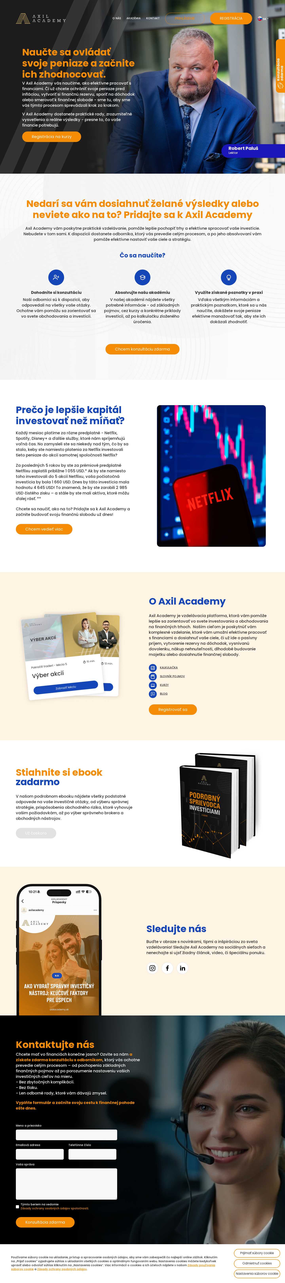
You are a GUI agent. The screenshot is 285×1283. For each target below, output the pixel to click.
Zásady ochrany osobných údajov (62, 1269)
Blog (164, 693)
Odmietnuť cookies (257, 1263)
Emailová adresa (28, 1145)
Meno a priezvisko (29, 1125)
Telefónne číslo (79, 1145)
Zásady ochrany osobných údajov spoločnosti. (55, 1208)
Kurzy (164, 685)
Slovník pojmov (172, 676)
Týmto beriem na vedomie (55, 1207)
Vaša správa (25, 1164)
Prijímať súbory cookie (257, 1253)
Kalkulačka (169, 667)
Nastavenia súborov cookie (257, 1273)
